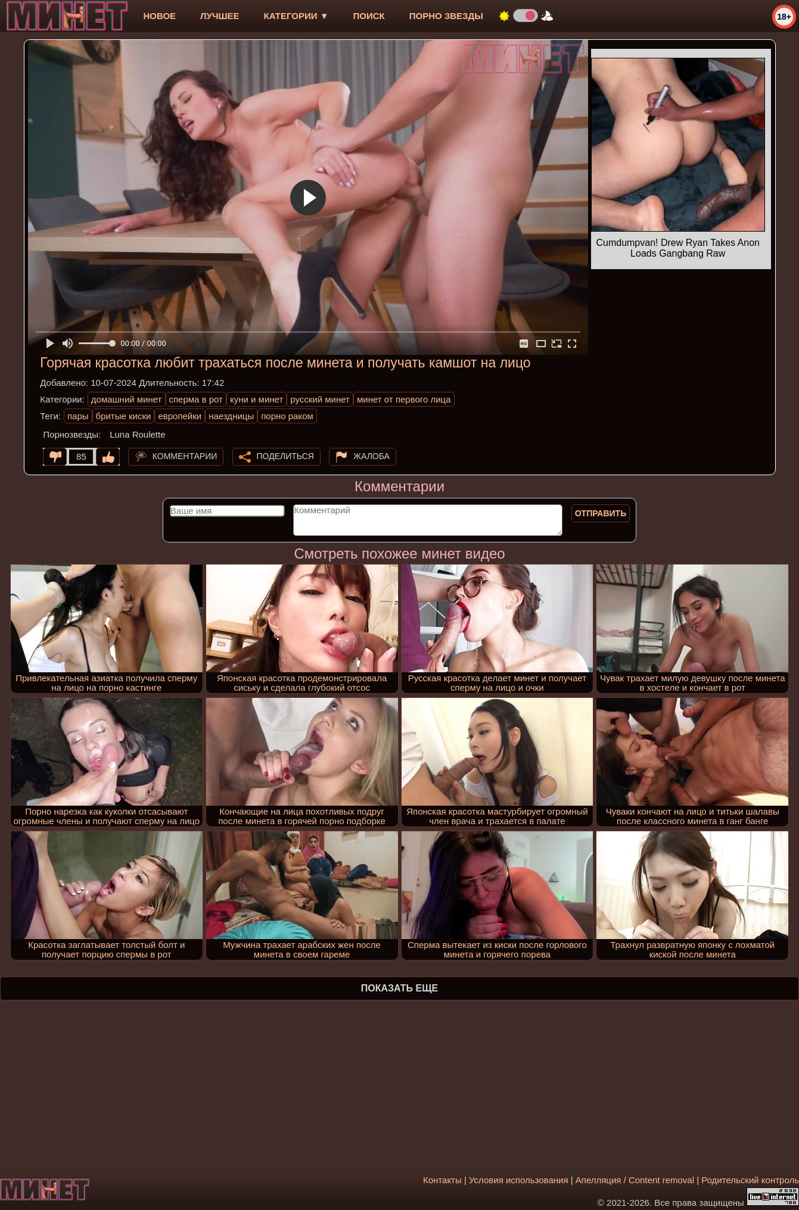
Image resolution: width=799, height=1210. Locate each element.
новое (159, 16)
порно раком (287, 416)
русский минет (320, 399)
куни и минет (256, 399)
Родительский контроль (750, 1180)
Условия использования (518, 1180)
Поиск (369, 16)
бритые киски (123, 416)
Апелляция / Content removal (635, 1180)
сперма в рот (196, 399)
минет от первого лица (404, 399)
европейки (179, 416)
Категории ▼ (296, 16)
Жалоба (371, 456)
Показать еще (399, 988)
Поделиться (285, 456)
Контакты (442, 1180)
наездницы (231, 416)
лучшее (219, 16)
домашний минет (126, 399)
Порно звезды (446, 16)
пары (78, 416)
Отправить (601, 513)
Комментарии (185, 456)
